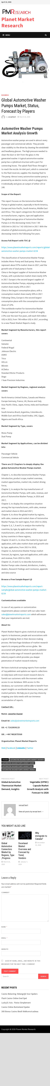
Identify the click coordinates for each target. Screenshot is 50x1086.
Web (3, 748)
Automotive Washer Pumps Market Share (18, 763)
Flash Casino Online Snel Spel (14, 998)
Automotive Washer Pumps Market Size (17, 766)
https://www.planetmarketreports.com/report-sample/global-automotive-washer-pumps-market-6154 (24, 590)
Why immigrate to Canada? (41, 836)
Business (5, 95)
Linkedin (21, 748)
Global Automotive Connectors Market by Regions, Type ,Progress (7, 851)
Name (4, 927)
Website (4, 949)
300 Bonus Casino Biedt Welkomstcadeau (19, 1011)
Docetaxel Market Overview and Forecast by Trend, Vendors (24, 851)
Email (4, 938)
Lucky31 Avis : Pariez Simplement (16, 1002)
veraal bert (12, 117)
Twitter (30, 748)
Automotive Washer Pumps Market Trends (18, 769)
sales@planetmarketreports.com (16, 614)
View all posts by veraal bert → (31, 811)
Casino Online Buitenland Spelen (15, 1007)
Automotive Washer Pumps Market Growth (27, 760)
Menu (6, 35)
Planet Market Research (17, 22)
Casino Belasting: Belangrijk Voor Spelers (19, 993)
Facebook (10, 748)
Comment (5, 892)
